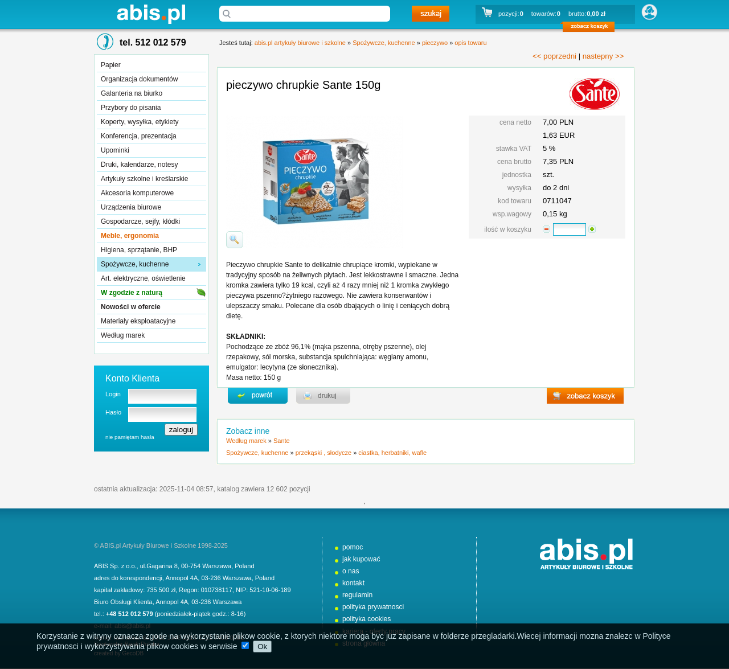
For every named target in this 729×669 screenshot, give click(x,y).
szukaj (430, 13)
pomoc (352, 547)
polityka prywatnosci (373, 607)
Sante (281, 440)
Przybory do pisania (131, 108)
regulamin (357, 595)
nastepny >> (603, 56)
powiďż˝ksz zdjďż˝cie (234, 239)
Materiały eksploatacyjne (138, 321)
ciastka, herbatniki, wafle (392, 452)
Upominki (115, 150)
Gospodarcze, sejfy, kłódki (140, 221)
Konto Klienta (132, 378)
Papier (111, 65)
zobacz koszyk (592, 28)
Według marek (123, 335)
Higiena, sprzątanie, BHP (139, 250)
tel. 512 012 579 (153, 42)
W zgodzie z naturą (131, 293)
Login (113, 394)
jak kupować (361, 559)
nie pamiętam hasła (129, 437)
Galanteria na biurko (131, 93)
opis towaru (470, 42)
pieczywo (435, 42)
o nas (350, 571)
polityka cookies (366, 619)
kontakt (353, 583)
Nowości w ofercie (131, 307)
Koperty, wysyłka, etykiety (140, 122)
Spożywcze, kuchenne (135, 264)
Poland (244, 566)
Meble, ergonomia (130, 236)
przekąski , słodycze (323, 452)
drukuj (323, 396)
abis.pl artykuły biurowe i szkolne (151, 14)
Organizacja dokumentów (139, 79)
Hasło (113, 412)
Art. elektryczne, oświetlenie (143, 278)
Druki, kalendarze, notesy (139, 165)
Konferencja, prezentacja (139, 136)
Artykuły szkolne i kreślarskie (144, 179)
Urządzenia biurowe (131, 207)
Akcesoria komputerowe (137, 193)
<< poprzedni (554, 56)
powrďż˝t (258, 396)
